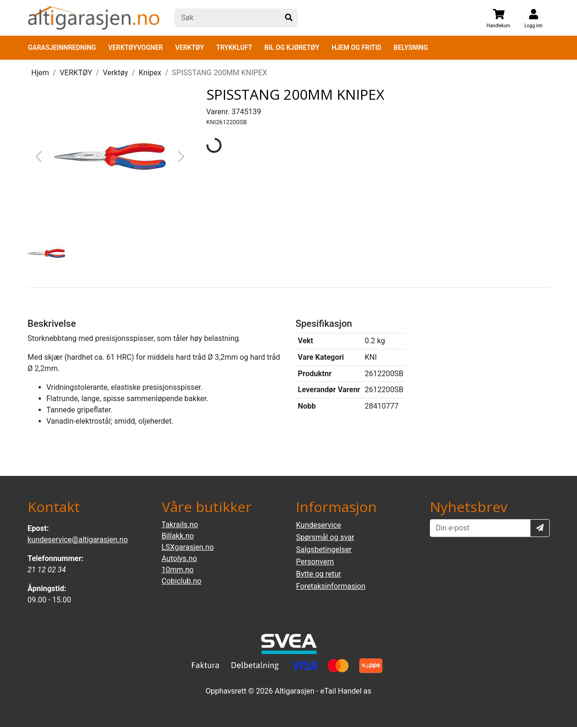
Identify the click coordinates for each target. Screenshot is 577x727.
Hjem (40, 72)
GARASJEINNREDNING (62, 47)
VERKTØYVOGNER (135, 47)
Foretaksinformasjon (330, 586)
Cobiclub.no (182, 581)
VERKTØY (189, 47)
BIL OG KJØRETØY (291, 47)
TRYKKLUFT (234, 47)
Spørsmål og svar (325, 537)
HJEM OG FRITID (356, 47)
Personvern (315, 561)
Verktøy (115, 72)
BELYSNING (411, 47)
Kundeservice (318, 525)
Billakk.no (178, 535)
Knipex (150, 72)
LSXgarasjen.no (188, 547)
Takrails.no (180, 524)
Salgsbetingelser (324, 549)
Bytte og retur (318, 573)
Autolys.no (179, 558)
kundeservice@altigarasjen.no (78, 539)
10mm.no (178, 569)
